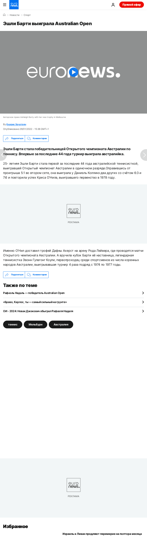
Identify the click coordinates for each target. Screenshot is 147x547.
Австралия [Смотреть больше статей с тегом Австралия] (61, 324)
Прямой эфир (131, 4)
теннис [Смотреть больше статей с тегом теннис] (12, 324)
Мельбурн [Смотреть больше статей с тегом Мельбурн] (35, 324)
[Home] (4, 15)
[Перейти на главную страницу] (14, 4)
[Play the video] (73, 72)
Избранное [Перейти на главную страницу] (15, 526)
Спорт (27, 15)
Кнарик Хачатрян (16, 124)
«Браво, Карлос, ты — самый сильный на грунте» (35, 302)
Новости (14, 15)
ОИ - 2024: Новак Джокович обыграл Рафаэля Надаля (38, 311)
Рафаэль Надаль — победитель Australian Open (34, 292)
